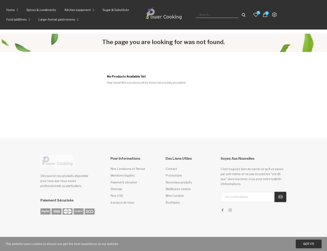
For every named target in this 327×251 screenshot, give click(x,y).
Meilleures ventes (178, 189)
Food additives (18, 19)
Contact (171, 169)
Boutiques (173, 202)
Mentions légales (123, 175)
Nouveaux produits (179, 182)
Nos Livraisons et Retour (128, 169)
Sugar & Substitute (116, 10)
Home (12, 10)
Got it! (308, 244)
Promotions (174, 175)
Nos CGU (117, 195)
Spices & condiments (41, 10)
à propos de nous (122, 202)
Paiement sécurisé (124, 182)
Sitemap (116, 189)
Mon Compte (175, 195)
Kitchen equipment (79, 10)
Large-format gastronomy (58, 19)
